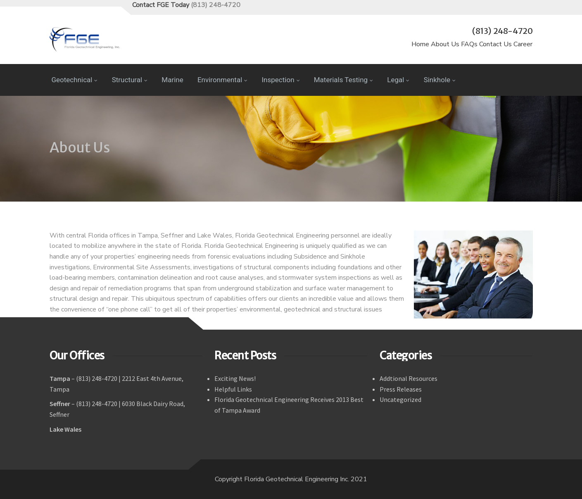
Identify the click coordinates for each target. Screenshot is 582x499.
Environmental (222, 80)
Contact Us (495, 44)
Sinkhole (440, 80)
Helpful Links (233, 389)
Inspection (281, 80)
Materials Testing (343, 80)
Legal (398, 80)
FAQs (469, 44)
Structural (129, 80)
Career (522, 44)
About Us (445, 44)
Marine (172, 80)
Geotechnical (75, 80)
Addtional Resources (408, 378)
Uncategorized (400, 399)
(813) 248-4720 (215, 5)
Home (420, 44)
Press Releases (401, 389)
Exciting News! (235, 378)
